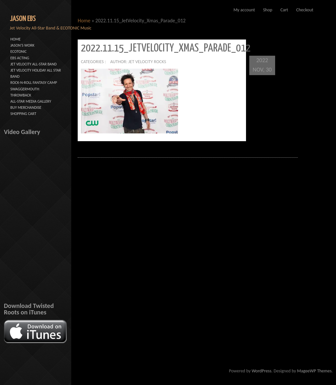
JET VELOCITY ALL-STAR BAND (33, 64)
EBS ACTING (19, 58)
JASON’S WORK (22, 45)
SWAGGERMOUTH (24, 89)
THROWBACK (20, 95)
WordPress (261, 371)
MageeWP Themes (314, 371)
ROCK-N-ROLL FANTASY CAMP (33, 82)
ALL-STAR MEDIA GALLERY (30, 101)
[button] (129, 101)
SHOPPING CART (23, 113)
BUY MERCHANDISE (25, 107)
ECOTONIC (18, 51)
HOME (15, 39)
